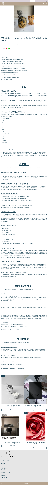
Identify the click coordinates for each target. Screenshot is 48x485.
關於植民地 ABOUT (4, 469)
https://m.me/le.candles (21, 54)
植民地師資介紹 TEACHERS (5, 472)
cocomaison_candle (19, 95)
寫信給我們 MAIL (4, 467)
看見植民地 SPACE (4, 468)
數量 (1, 44)
